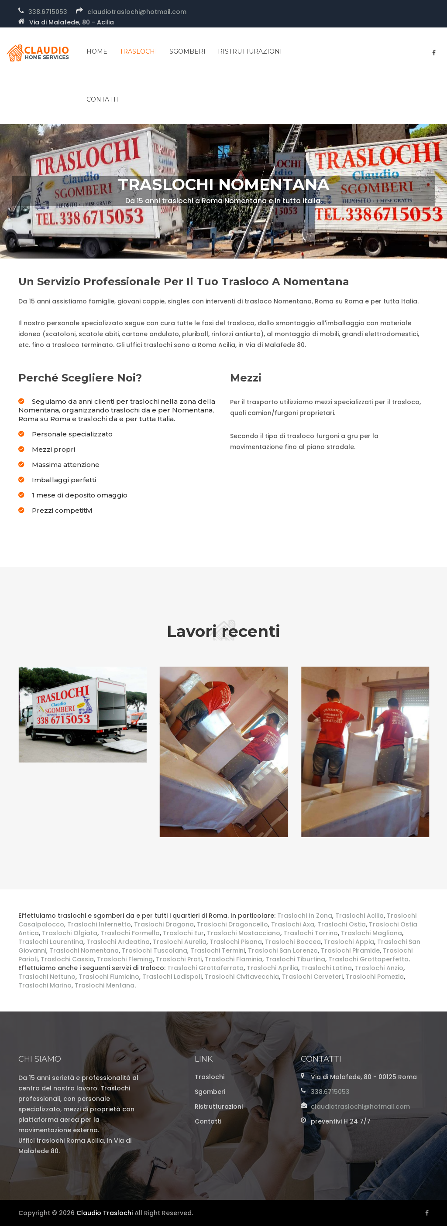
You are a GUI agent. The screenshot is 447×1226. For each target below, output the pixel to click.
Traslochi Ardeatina (118, 941)
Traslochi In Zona (304, 915)
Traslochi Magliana (371, 933)
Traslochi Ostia (341, 924)
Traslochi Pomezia (375, 976)
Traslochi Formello (130, 933)
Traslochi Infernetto (99, 924)
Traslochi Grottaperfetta (368, 959)
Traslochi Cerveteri (312, 976)
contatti (102, 99)
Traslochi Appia (349, 941)
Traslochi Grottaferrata (205, 968)
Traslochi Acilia (359, 915)
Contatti (208, 1121)
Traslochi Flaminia (233, 959)
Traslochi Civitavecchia (242, 976)
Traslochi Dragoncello (232, 924)
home (96, 51)
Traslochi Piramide (350, 950)
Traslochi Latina (326, 968)
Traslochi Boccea (293, 941)
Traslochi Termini (217, 950)
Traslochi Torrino (310, 933)
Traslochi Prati (179, 959)
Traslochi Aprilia (272, 968)
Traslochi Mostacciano (243, 933)
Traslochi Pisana (236, 941)
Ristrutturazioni (250, 51)
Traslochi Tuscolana (154, 950)
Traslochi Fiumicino (109, 976)
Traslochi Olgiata (69, 933)
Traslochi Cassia (67, 959)
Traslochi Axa (292, 924)
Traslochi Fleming (125, 959)
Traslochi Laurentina (50, 941)
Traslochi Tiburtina (295, 959)
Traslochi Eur (183, 933)
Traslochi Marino (45, 985)
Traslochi (138, 51)
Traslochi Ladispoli (172, 976)
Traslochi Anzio (379, 968)
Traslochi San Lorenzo (283, 950)
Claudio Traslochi (104, 1213)
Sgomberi (187, 51)
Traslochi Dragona (164, 924)
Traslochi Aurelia (179, 941)
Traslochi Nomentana (84, 950)
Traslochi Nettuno (47, 976)
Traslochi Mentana (104, 985)
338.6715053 (47, 11)
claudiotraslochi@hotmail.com (136, 11)
